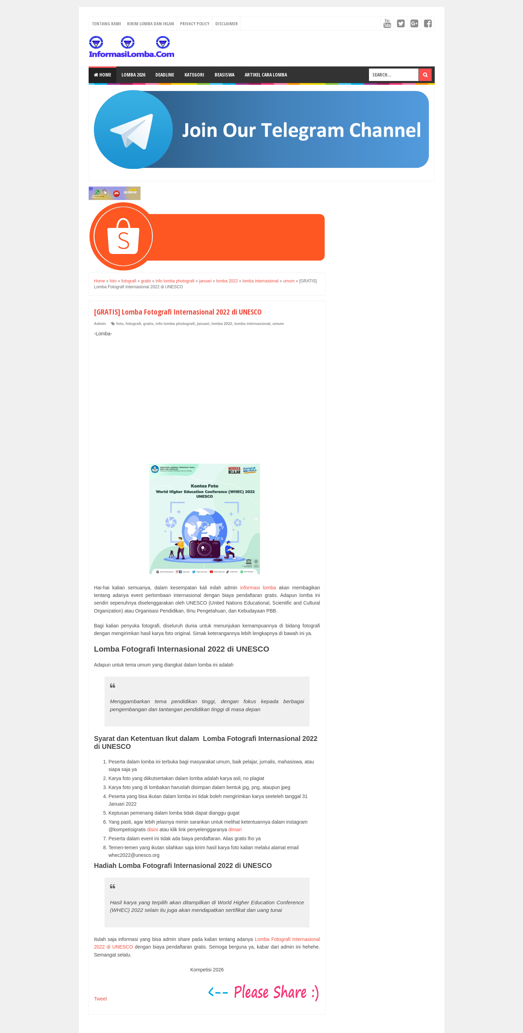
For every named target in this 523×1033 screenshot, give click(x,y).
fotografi (133, 323)
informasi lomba (258, 587)
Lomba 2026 (133, 74)
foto (120, 323)
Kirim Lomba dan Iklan (150, 23)
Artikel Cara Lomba (266, 74)
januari (203, 323)
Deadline (164, 74)
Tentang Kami (106, 23)
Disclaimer (226, 23)
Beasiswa (224, 74)
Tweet (100, 999)
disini (152, 829)
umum (278, 323)
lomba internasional (252, 323)
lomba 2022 (221, 323)
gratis (148, 323)
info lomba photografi (175, 323)
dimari (235, 829)
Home (102, 74)
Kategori (194, 74)
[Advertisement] (207, 393)
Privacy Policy (194, 23)
